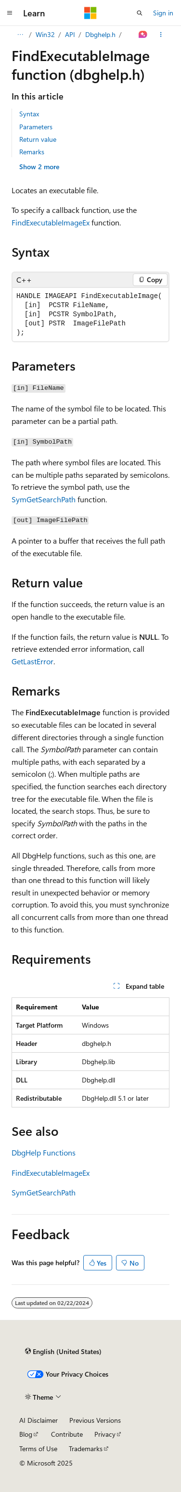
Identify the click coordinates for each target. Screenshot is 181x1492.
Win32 (45, 34)
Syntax (29, 113)
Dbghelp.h (100, 34)
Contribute (67, 1434)
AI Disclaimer (38, 1420)
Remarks (31, 151)
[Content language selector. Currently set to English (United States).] (63, 1351)
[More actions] (161, 34)
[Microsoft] (90, 13)
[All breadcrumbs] (20, 34)
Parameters (35, 126)
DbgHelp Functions (44, 1152)
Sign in (163, 12)
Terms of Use (38, 1448)
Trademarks (86, 1448)
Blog (25, 1434)
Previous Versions (95, 1420)
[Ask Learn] (143, 34)
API (70, 34)
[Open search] (139, 13)
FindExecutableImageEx (51, 222)
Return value (37, 139)
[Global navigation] (9, 13)
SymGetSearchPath (44, 499)
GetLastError (32, 661)
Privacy (105, 1434)
